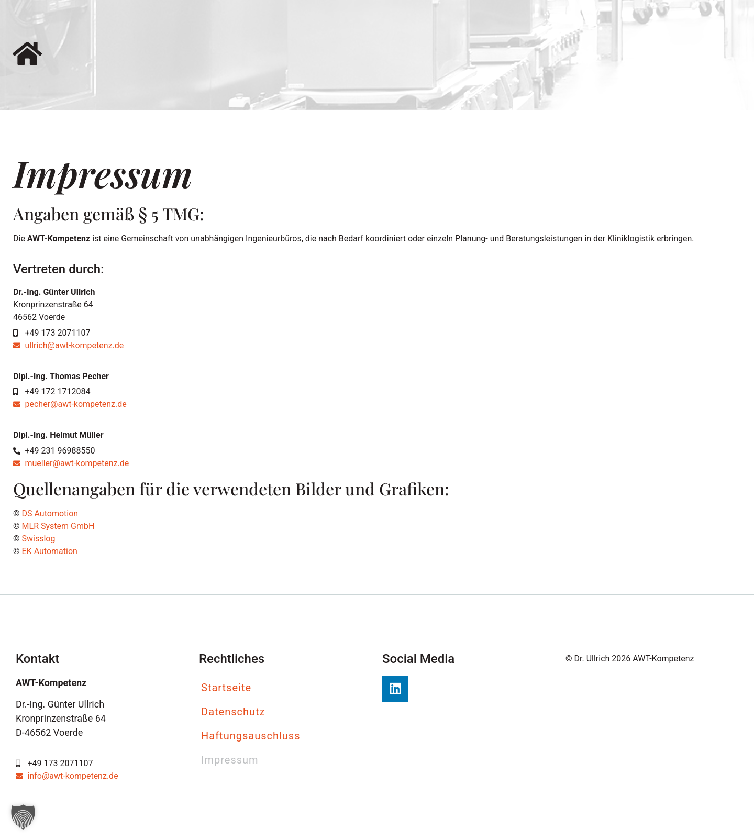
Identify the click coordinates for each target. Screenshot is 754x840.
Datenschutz (233, 711)
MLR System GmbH (57, 526)
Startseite (226, 687)
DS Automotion (50, 513)
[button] (23, 817)
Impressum (230, 760)
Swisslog (38, 539)
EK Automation (49, 551)
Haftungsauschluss (251, 736)
